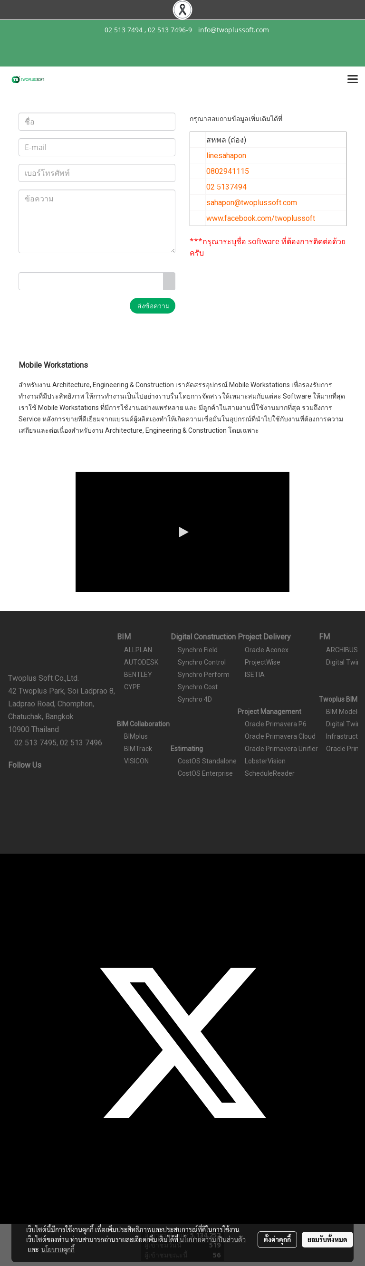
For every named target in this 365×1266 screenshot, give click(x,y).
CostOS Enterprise (205, 773)
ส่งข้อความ (152, 305)
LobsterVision (265, 761)
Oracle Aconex (266, 650)
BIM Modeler (345, 711)
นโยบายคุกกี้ (58, 1249)
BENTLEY (138, 674)
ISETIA (255, 674)
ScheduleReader (270, 773)
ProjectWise (262, 662)
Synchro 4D (195, 699)
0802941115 (227, 171)
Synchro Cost (198, 687)
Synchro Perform (204, 674)
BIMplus (136, 736)
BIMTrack (138, 748)
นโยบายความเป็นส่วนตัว (213, 1239)
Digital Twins (345, 662)
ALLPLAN (138, 650)
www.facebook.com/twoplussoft (260, 218)
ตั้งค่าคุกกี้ (277, 1239)
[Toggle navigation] (352, 79)
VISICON (136, 761)
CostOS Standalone (207, 761)
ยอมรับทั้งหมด (327, 1239)
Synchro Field (198, 650)
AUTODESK (141, 662)
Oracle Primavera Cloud (280, 736)
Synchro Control (202, 662)
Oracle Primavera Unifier (281, 748)
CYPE (132, 687)
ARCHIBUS (342, 650)
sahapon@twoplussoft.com (251, 202)
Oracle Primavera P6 (276, 724)
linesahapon (226, 155)
